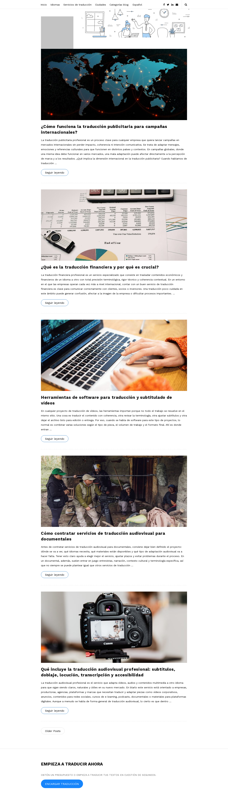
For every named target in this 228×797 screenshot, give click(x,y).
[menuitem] (137, 4)
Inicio (44, 4)
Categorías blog (119, 4)
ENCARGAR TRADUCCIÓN (62, 784)
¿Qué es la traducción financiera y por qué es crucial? (100, 267)
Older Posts (53, 731)
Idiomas (55, 4)
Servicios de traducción (77, 4)
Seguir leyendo (54, 172)
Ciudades (100, 4)
